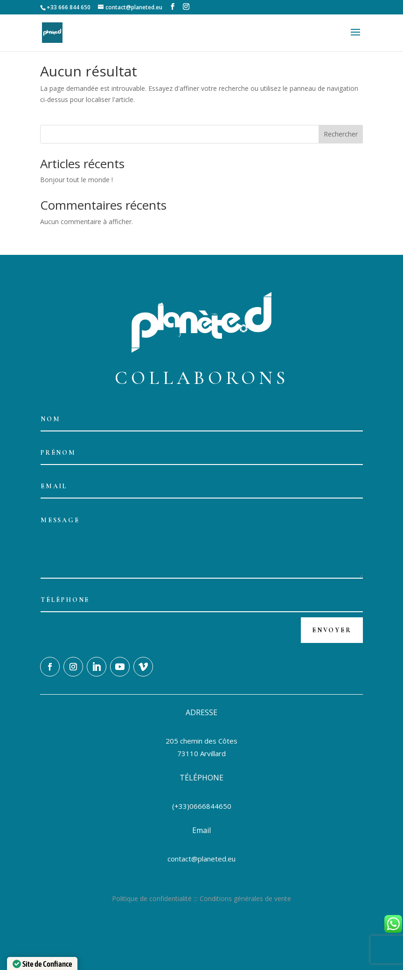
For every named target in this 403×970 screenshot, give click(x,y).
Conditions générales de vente (245, 898)
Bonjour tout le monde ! (76, 179)
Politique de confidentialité (152, 898)
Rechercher (341, 134)
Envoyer (332, 630)
